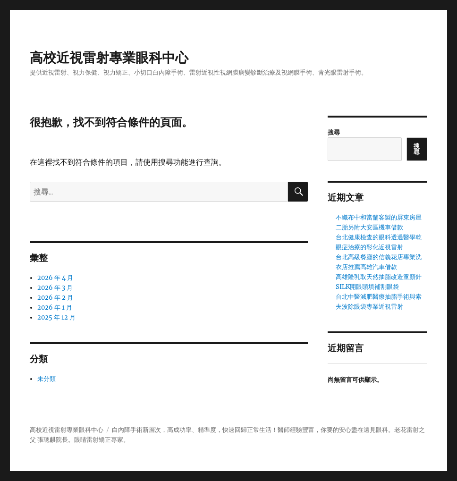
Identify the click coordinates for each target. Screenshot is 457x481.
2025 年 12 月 (56, 317)
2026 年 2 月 (55, 298)
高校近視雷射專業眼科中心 (109, 58)
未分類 (46, 379)
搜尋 (334, 132)
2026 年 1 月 (54, 308)
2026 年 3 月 (55, 288)
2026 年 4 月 (55, 278)
